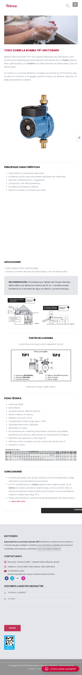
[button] (68, 6)
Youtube (18, 578)
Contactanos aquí (16, 571)
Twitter (12, 578)
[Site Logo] (11, 6)
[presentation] (15, 613)
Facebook (6, 578)
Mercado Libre (18, 501)
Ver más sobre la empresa (49, 549)
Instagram (23, 578)
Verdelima (32, 669)
